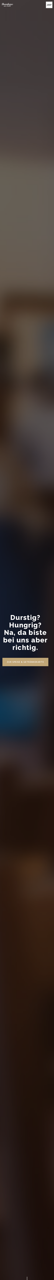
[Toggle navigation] (49, 5)
